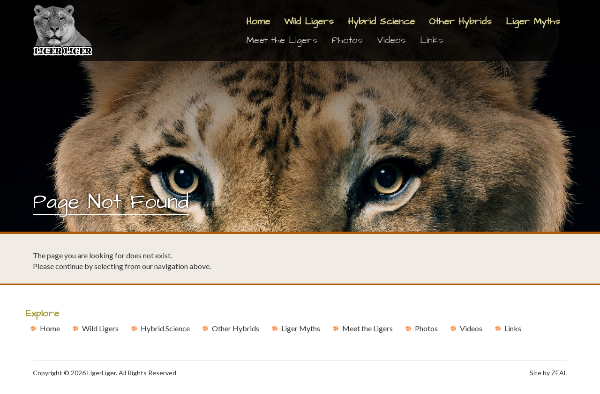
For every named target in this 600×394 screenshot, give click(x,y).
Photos (347, 40)
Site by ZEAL (548, 373)
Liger (300, 328)
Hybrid (165, 328)
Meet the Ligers (282, 40)
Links (431, 40)
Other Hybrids (460, 21)
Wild (100, 328)
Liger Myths (533, 21)
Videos (391, 40)
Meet (367, 328)
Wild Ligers (309, 21)
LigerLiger (101, 373)
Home (258, 21)
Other (235, 328)
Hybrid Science (381, 21)
